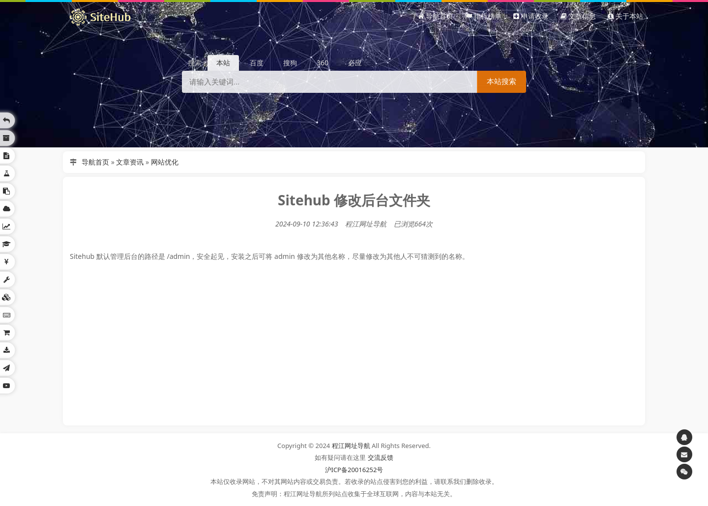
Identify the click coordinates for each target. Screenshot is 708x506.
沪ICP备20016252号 (354, 469)
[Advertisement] (354, 353)
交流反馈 (380, 457)
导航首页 (95, 162)
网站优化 (164, 162)
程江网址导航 (351, 445)
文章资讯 (130, 162)
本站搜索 (501, 81)
